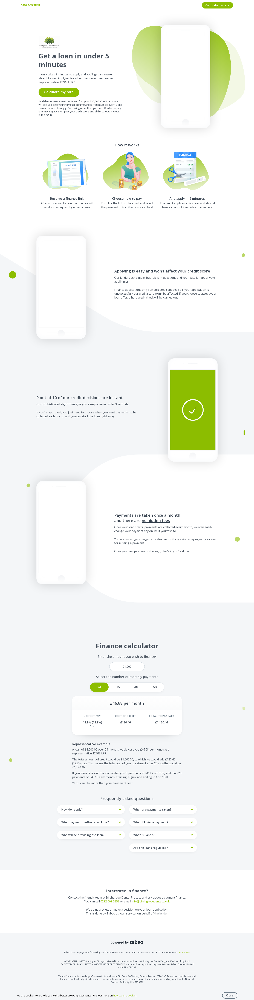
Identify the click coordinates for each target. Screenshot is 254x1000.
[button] (192, 410)
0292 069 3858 (30, 5)
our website (184, 952)
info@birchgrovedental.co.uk (151, 901)
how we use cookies (125, 995)
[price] (127, 666)
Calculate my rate (217, 5)
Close (229, 995)
